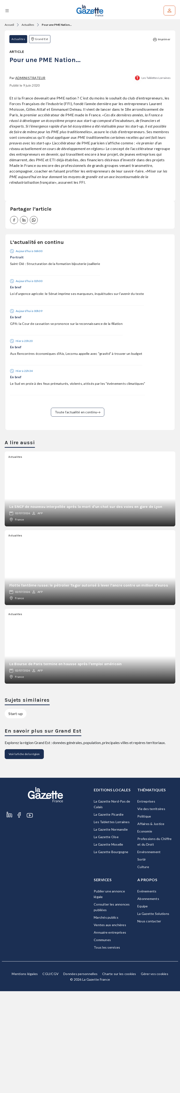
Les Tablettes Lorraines (156, 179)
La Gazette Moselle (108, 946)
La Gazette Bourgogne (111, 954)
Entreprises (146, 903)
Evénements (147, 993)
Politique (144, 918)
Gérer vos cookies (154, 1076)
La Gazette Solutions (153, 1015)
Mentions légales (25, 1076)
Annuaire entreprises (110, 1034)
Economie (144, 933)
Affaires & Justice (151, 926)
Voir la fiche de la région (24, 856)
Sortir (141, 961)
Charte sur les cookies (119, 1076)
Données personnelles (80, 1076)
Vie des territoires (151, 911)
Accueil (9, 24)
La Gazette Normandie (111, 931)
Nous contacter (149, 1023)
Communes (102, 1042)
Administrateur (30, 180)
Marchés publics (106, 1019)
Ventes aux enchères (110, 1027)
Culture (143, 969)
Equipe (142, 1008)
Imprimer (161, 39)
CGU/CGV (50, 1076)
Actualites (28, 24)
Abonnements (148, 1000)
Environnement (149, 954)
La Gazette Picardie (109, 916)
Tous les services (107, 1049)
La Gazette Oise (106, 939)
